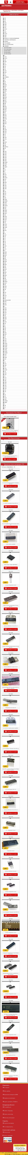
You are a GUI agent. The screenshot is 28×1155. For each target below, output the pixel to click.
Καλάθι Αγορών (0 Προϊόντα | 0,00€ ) (20, 2)
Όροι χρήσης (6, 1091)
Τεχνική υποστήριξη (8, 1123)
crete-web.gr (25, 1154)
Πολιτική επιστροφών (9, 1117)
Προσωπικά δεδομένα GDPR (10, 1094)
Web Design (8, 1154)
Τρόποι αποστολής (8, 1114)
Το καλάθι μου (7, 1107)
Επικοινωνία (6, 1132)
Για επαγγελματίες (8, 1126)
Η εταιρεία (6, 1087)
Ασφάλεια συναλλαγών (9, 1098)
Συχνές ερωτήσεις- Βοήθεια (10, 1101)
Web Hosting (16, 1154)
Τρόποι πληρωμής (8, 1110)
